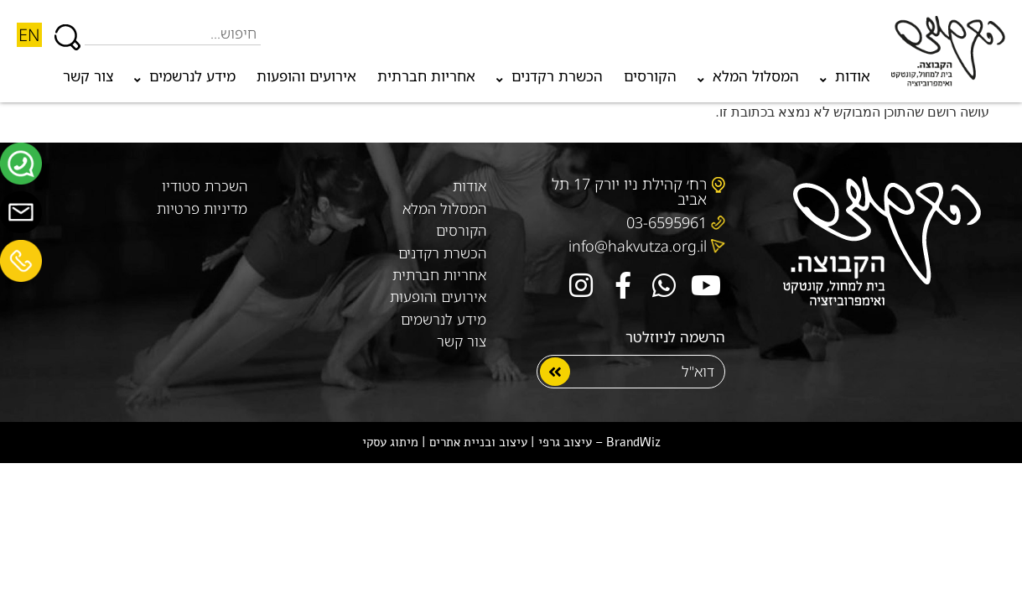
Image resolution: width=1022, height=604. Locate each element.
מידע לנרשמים (185, 80)
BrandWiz (633, 440)
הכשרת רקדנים (549, 80)
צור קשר (88, 76)
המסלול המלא (748, 80)
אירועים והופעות (306, 76)
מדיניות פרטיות (202, 206)
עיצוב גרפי (565, 440)
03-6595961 (666, 221)
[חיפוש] (67, 29)
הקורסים (650, 76)
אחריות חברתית (426, 76)
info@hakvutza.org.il (637, 245)
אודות (845, 80)
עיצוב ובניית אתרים (478, 440)
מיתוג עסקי (390, 440)
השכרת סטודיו (204, 185)
